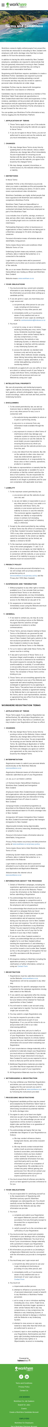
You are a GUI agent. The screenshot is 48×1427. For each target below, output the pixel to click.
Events (24, 1409)
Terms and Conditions (24, 1383)
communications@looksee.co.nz (33, 320)
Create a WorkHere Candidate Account (24, 1412)
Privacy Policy (24, 1387)
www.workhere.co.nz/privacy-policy (23, 576)
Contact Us (24, 1391)
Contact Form (23, 966)
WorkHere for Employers (24, 1423)
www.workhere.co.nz (26, 278)
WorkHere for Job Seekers (24, 1401)
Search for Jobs (24, 1405)
